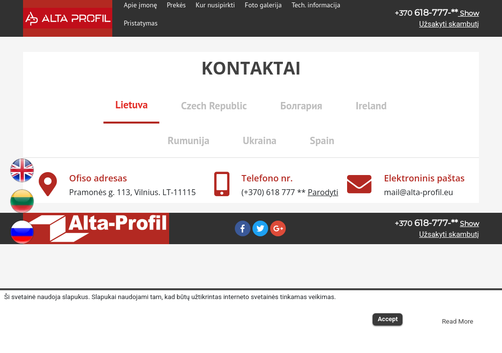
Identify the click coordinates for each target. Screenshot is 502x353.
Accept (387, 319)
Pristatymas (141, 23)
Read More (457, 321)
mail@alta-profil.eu (418, 192)
